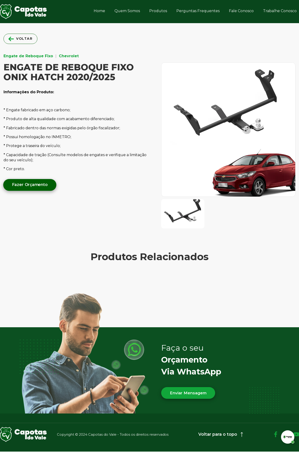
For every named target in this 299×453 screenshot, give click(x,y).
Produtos (158, 11)
